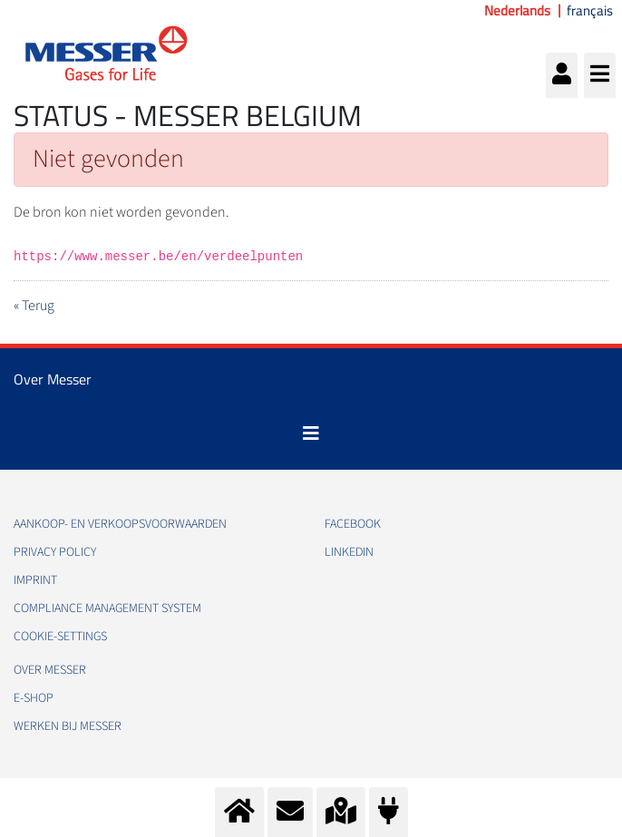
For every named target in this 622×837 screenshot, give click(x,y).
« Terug (34, 306)
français (590, 11)
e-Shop (33, 698)
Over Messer (50, 670)
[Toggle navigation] (311, 433)
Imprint (35, 580)
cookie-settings (60, 637)
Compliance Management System (107, 608)
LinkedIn (349, 552)
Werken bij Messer (67, 726)
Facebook (353, 524)
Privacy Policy (55, 552)
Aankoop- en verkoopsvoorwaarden (120, 524)
